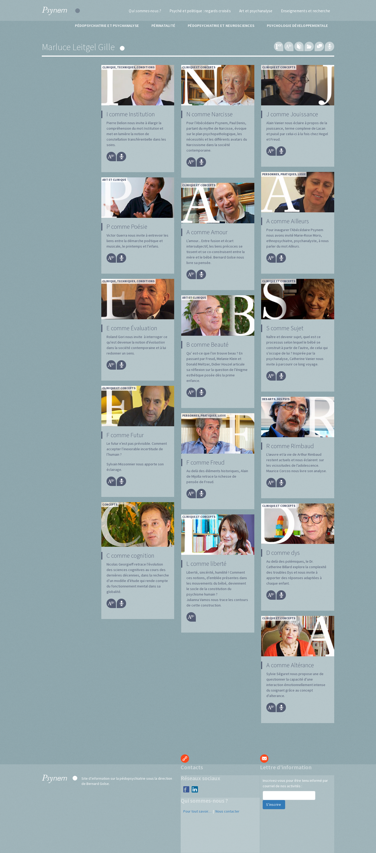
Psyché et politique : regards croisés (200, 10)
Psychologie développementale (297, 25)
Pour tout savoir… (197, 811)
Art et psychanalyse (256, 10)
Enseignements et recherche (305, 10)
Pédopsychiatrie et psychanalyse (107, 25)
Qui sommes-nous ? (145, 10)
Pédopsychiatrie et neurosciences (221, 25)
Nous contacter (227, 811)
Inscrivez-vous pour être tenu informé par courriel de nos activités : (295, 783)
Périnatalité (163, 25)
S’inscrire (274, 804)
